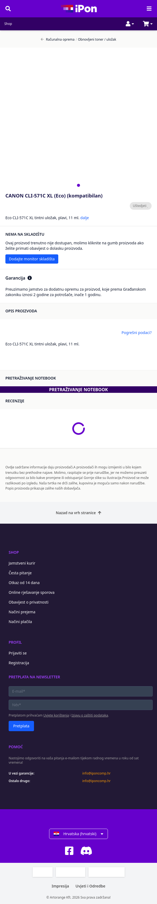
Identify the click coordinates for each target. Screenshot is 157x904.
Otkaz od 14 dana (24, 582)
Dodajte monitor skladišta (32, 258)
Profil (15, 642)
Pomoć (16, 746)
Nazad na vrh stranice (78, 512)
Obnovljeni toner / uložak (96, 39)
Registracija (19, 662)
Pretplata (21, 725)
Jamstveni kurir (22, 563)
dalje (84, 217)
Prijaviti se (18, 653)
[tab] (78, 185)
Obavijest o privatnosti (29, 602)
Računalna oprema (57, 39)
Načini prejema (22, 611)
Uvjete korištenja (56, 715)
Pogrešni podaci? (136, 332)
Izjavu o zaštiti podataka (89, 715)
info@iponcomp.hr (96, 773)
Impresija (60, 886)
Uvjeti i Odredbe (90, 886)
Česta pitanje (20, 572)
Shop (8, 24)
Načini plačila (20, 621)
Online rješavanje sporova (31, 592)
